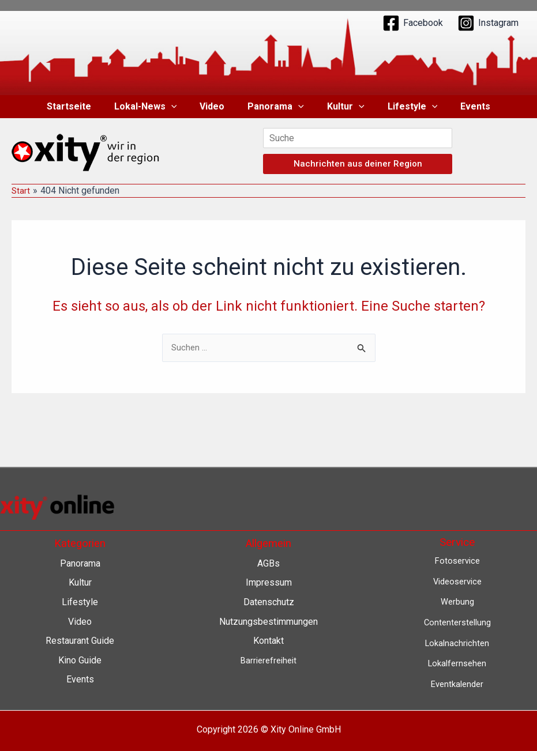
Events (461, 106)
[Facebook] (412, 23)
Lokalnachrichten (457, 642)
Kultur (341, 106)
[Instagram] (488, 23)
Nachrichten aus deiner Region (358, 163)
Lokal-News (154, 106)
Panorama (275, 106)
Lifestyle (403, 106)
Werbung (457, 601)
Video (216, 106)
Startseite (83, 106)
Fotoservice (457, 560)
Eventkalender (457, 683)
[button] (180, 106)
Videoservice (457, 581)
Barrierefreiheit (268, 660)
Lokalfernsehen (457, 663)
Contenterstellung (457, 622)
